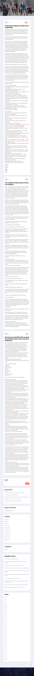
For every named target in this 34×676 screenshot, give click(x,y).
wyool (6, 652)
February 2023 (7, 527)
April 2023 (6, 523)
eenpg (6, 609)
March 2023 (7, 525)
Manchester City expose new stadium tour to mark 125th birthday (17, 497)
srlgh (5, 617)
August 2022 (7, 540)
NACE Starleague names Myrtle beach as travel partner (15, 587)
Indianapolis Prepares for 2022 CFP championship (17, 26)
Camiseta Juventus (10, 431)
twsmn (6, 648)
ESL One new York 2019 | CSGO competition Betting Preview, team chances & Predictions (17, 338)
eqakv (6, 597)
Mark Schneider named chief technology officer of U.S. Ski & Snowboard (16, 562)
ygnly (6, 628)
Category (6, 549)
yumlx (6, 634)
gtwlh (6, 642)
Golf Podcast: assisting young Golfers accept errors (14, 565)
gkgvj (6, 638)
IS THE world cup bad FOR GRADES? (11, 494)
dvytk (6, 615)
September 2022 (8, 538)
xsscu (6, 619)
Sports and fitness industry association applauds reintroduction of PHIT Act (17, 575)
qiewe (6, 624)
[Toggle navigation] (5, 1)
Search (6, 480)
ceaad (6, 630)
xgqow (6, 622)
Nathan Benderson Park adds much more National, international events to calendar (16, 581)
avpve (6, 632)
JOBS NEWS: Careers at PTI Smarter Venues (13, 499)
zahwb (6, 605)
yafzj (5, 601)
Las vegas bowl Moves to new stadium (12, 578)
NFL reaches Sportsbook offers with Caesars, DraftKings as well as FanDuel (17, 571)
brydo (6, 613)
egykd (6, 607)
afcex (6, 611)
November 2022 (8, 533)
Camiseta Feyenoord (16, 448)
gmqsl (6, 626)
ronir (5, 655)
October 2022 (7, 535)
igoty (5, 657)
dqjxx (6, 603)
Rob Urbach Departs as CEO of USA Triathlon (13, 501)
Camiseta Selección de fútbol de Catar (15, 400)
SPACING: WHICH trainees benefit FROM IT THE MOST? (15, 492)
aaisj (9, 22)
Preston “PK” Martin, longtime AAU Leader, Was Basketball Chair (16, 584)
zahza (6, 650)
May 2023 (6, 521)
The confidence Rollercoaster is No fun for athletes (17, 183)
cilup (5, 599)
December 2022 (8, 531)
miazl (6, 646)
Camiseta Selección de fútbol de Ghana (21, 140)
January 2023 (7, 529)
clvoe (6, 644)
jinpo (5, 636)
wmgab (6, 659)
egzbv (6, 640)
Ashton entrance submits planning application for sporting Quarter (17, 568)
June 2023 (7, 519)
